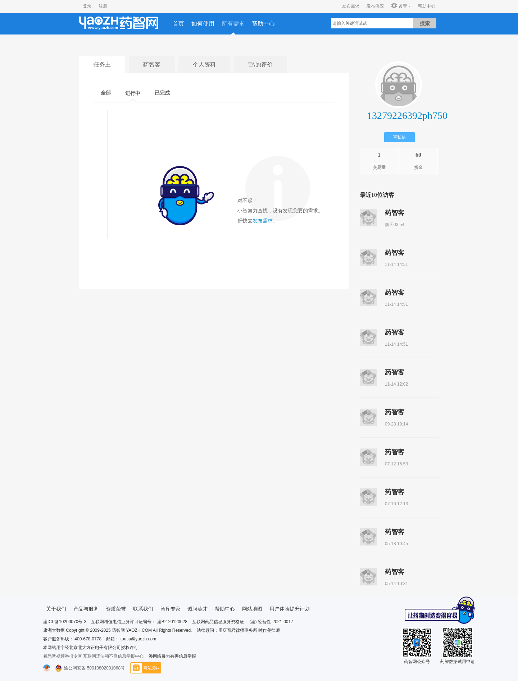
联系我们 (143, 609)
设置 (399, 6)
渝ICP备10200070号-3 (64, 621)
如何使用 (202, 23)
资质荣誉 (116, 609)
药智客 (151, 64)
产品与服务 (86, 609)
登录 (87, 6)
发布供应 (375, 6)
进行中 (132, 93)
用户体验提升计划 (289, 609)
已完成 (162, 93)
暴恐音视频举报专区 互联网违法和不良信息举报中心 (93, 656)
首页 (178, 23)
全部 (106, 93)
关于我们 (56, 609)
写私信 (399, 137)
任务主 (102, 64)
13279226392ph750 (407, 115)
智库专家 (170, 609)
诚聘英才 (197, 609)
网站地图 (252, 609)
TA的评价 (260, 64)
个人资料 (204, 64)
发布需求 (350, 6)
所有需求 (233, 23)
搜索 (425, 23)
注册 (103, 6)
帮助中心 (426, 6)
